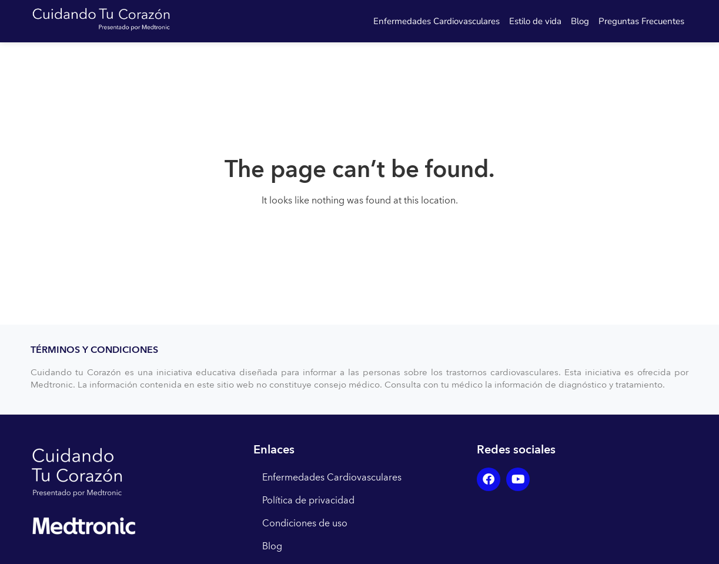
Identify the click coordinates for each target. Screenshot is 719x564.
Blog (580, 21)
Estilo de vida (535, 21)
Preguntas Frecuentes (641, 21)
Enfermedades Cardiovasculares (436, 21)
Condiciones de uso (304, 523)
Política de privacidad (308, 500)
